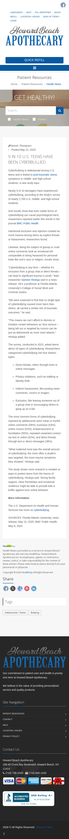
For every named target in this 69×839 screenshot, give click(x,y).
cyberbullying (41, 509)
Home (14, 84)
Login (13, 21)
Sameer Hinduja (30, 279)
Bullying (35, 612)
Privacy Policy (11, 736)
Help (28, 12)
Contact (7, 719)
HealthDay (27, 572)
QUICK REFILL (34, 60)
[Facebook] (63, 5)
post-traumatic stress (45, 174)
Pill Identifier (43, 12)
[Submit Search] (59, 110)
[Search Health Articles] (31, 110)
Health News (18, 119)
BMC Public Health (27, 223)
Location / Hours (30, 16)
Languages (16, 12)
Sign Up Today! (51, 16)
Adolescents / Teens (15, 612)
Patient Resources (32, 84)
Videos (39, 119)
